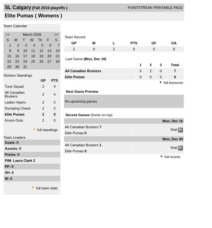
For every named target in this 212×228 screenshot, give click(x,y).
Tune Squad (14, 86)
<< (8, 34)
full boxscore (173, 83)
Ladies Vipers (15, 102)
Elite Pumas (74, 133)
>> (56, 34)
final (174, 129)
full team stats (47, 188)
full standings (47, 130)
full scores (172, 157)
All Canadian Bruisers (14, 94)
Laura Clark (23, 160)
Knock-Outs (14, 120)
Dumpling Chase (17, 108)
